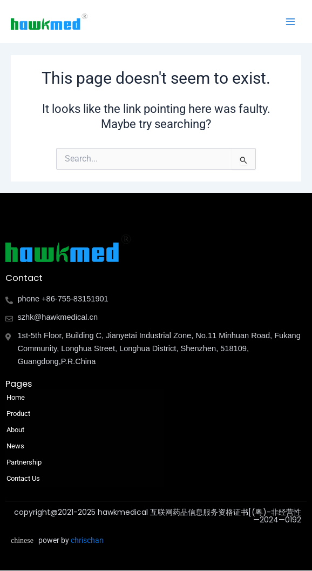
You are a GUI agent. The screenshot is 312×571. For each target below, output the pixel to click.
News (15, 446)
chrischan (87, 540)
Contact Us (23, 478)
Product (21, 413)
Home (15, 397)
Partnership (24, 462)
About (18, 430)
